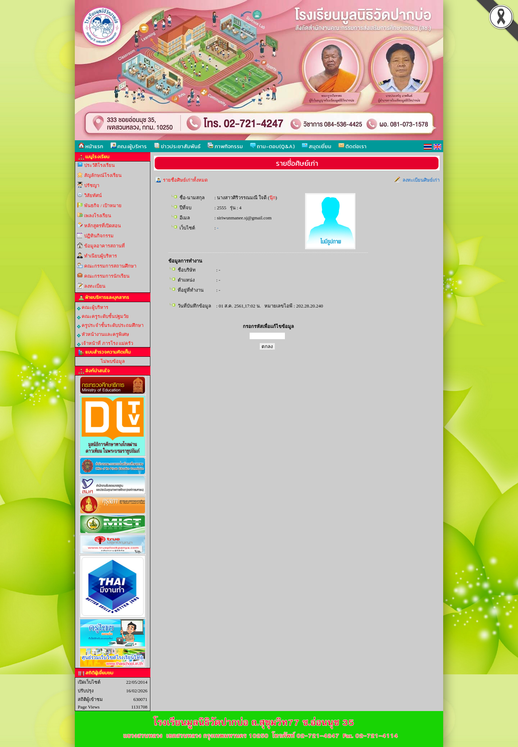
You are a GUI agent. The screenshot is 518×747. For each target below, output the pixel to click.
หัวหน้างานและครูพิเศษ (103, 334)
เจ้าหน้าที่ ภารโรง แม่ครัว (105, 343)
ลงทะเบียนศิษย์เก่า (421, 180)
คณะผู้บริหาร (128, 146)
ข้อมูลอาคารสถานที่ (104, 246)
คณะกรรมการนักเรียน (107, 276)
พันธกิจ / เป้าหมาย (103, 205)
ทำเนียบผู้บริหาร (100, 256)
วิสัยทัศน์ (93, 195)
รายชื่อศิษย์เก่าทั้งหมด (185, 180)
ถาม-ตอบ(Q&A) (272, 146)
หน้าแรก (90, 146)
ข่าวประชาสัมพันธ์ (177, 146)
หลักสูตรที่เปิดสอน (102, 225)
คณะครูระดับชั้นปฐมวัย (103, 316)
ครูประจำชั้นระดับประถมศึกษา (110, 325)
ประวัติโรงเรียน (99, 165)
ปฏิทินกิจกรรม (99, 235)
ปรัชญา (91, 185)
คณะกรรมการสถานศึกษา (110, 266)
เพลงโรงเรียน (97, 215)
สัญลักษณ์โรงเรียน (103, 175)
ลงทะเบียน (94, 286)
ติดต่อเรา (352, 146)
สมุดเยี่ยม (316, 146)
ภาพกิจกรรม (225, 146)
